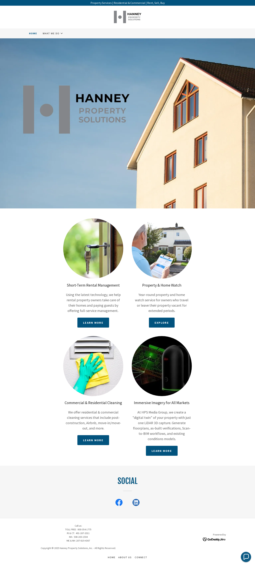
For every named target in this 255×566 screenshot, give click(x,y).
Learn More (162, 451)
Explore (162, 322)
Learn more (93, 322)
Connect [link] (141, 557)
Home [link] (33, 33)
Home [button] (111, 557)
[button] (53, 33)
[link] (127, 16)
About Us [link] (125, 557)
